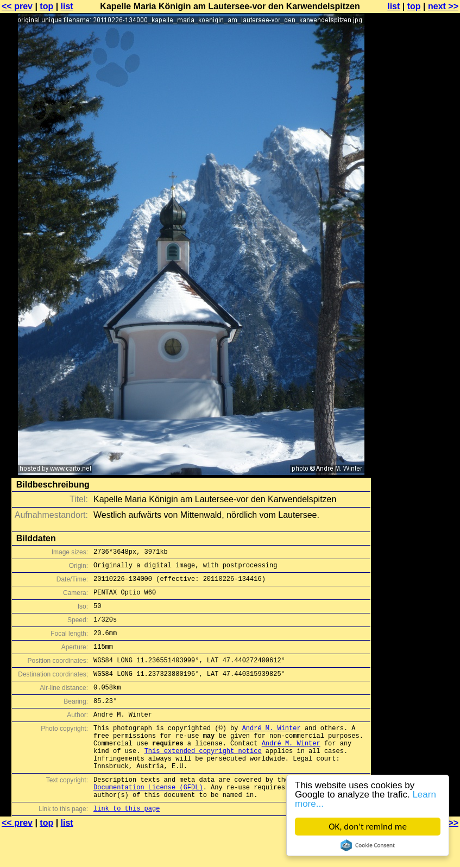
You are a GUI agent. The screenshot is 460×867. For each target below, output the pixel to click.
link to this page (126, 845)
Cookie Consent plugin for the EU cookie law (368, 845)
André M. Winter (271, 750)
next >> (443, 6)
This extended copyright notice (203, 778)
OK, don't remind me (368, 826)
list (67, 6)
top (46, 6)
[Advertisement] (416, 269)
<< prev (17, 6)
